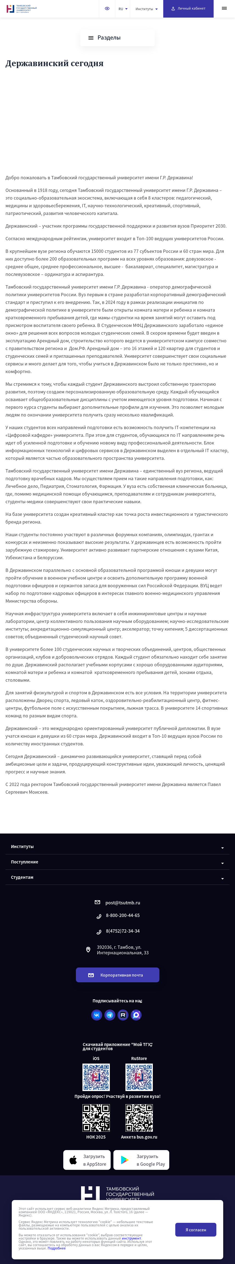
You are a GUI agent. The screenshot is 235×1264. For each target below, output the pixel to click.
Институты (147, 8)
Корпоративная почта (115, 975)
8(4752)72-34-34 (117, 932)
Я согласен (196, 1229)
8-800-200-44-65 (117, 916)
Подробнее (57, 1248)
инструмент (131, 1238)
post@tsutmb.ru (117, 902)
